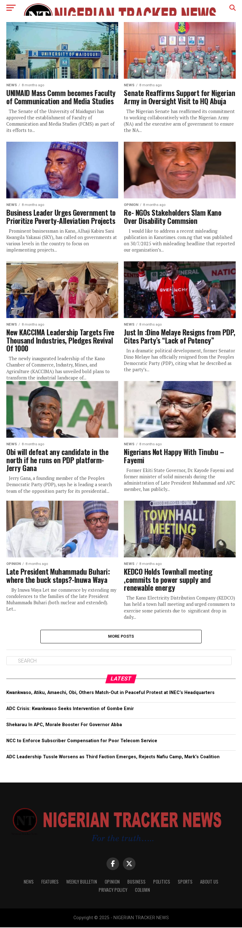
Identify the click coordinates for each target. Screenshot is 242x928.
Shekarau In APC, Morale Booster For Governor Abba (64, 725)
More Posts (121, 636)
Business (136, 882)
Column (142, 890)
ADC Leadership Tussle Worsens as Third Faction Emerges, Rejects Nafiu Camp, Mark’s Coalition (113, 757)
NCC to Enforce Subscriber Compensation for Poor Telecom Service (81, 741)
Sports (185, 882)
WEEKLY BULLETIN (81, 882)
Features (50, 882)
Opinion (112, 882)
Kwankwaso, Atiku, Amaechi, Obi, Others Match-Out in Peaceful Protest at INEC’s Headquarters (110, 693)
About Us (209, 882)
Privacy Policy (113, 890)
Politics (161, 882)
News (29, 882)
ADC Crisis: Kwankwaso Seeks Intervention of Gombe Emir (70, 709)
